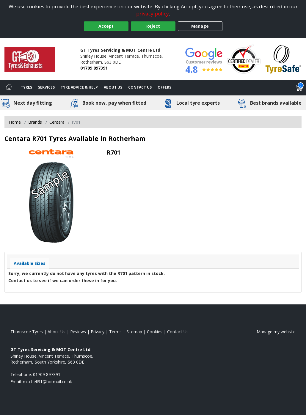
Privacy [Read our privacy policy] (97, 331)
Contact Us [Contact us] (140, 87)
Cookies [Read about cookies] (154, 331)
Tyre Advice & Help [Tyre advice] (79, 87)
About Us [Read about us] (56, 331)
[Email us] (47, 381)
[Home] (9, 87)
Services (46, 87)
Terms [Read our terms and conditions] (115, 331)
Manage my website (276, 331)
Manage (200, 26)
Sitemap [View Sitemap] (134, 331)
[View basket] (299, 87)
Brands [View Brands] (35, 122)
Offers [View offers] (164, 87)
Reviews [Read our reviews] (78, 331)
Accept (106, 26)
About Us (113, 87)
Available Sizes (29, 263)
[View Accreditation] (244, 59)
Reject (153, 26)
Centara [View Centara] (57, 122)
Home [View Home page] (15, 122)
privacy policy (152, 13)
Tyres (26, 87)
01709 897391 (94, 68)
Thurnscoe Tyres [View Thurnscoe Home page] (26, 331)
